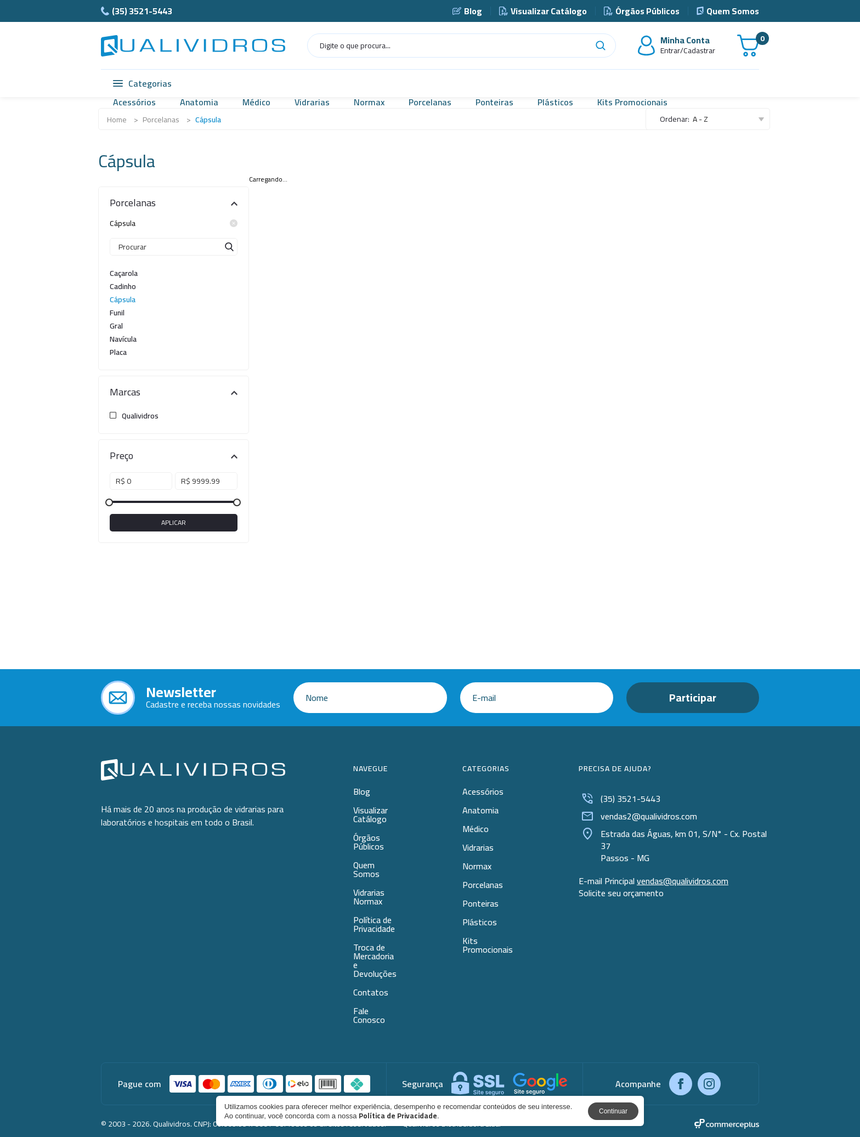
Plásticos (555, 102)
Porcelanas (430, 102)
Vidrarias (312, 102)
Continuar (613, 1111)
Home (117, 119)
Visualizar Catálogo (543, 11)
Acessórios (134, 102)
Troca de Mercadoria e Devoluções (375, 960)
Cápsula (173, 223)
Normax (369, 102)
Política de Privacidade (374, 924)
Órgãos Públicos (642, 11)
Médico (256, 102)
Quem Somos (728, 11)
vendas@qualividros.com (682, 881)
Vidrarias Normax (368, 897)
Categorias (142, 83)
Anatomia (199, 102)
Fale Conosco (369, 1015)
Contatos (370, 992)
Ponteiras (494, 102)
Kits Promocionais (632, 102)
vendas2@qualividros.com (638, 816)
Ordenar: (674, 119)
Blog (467, 11)
